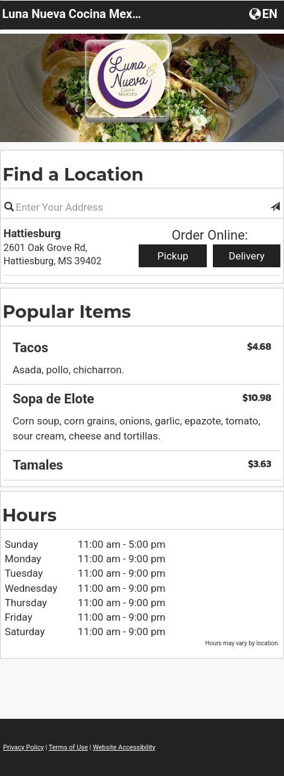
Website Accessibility (124, 747)
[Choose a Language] (264, 13)
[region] (142, 402)
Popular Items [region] (66, 311)
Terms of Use (68, 747)
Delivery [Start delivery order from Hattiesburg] (247, 256)
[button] (275, 207)
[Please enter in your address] (142, 207)
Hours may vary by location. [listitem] (243, 643)
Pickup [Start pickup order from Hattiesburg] (172, 256)
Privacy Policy (23, 747)
